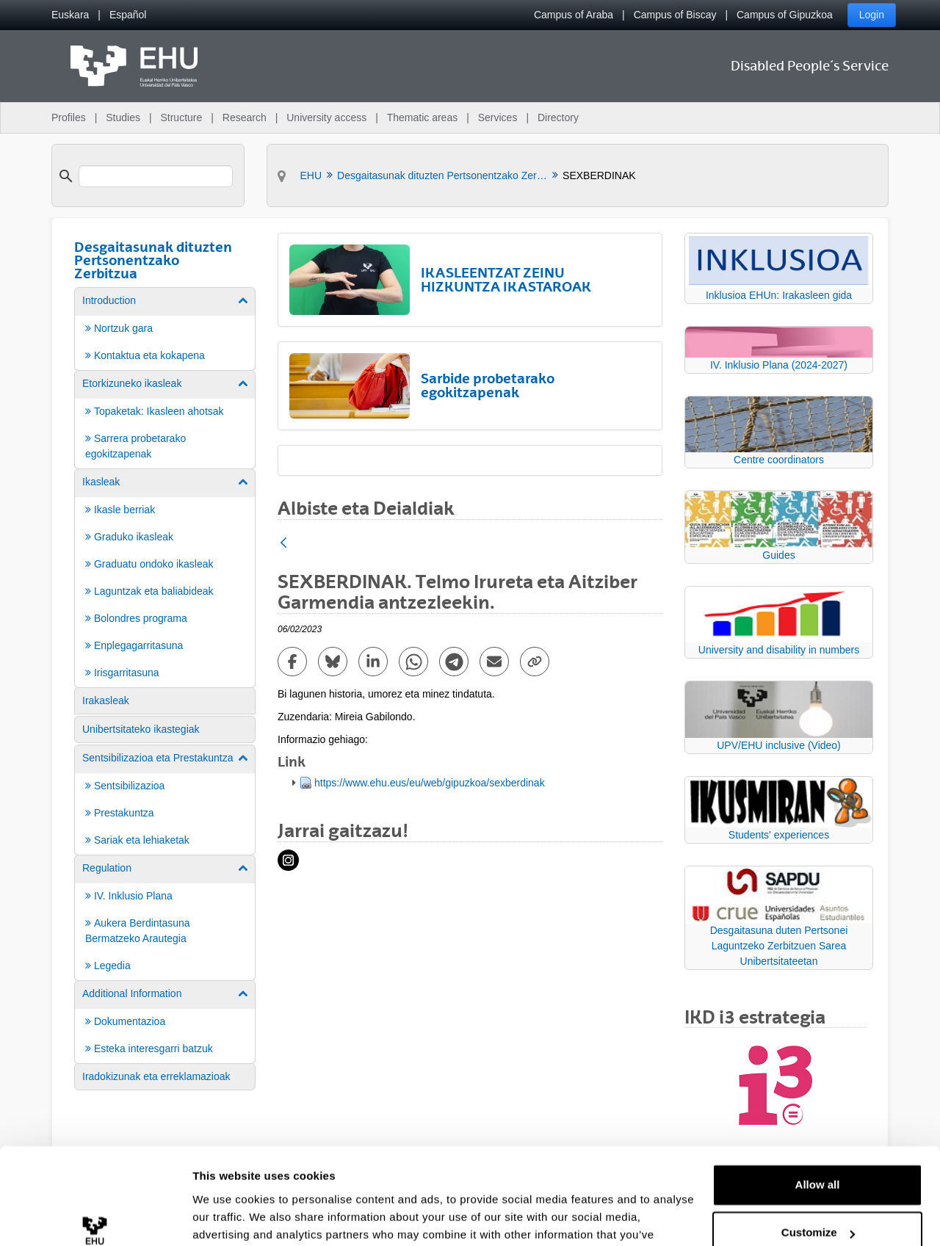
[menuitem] (70, 15)
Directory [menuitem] (558, 117)
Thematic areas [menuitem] (422, 117)
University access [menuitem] (326, 117)
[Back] (283, 543)
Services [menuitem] (498, 117)
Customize (818, 1157)
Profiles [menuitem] (68, 117)
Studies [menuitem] (123, 117)
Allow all (817, 1109)
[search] (156, 176)
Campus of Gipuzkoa (785, 15)
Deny (817, 1205)
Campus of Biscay (675, 15)
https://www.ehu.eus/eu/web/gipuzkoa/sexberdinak (429, 783)
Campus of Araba (573, 15)
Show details (226, 1217)
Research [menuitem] (245, 117)
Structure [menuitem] (181, 117)
